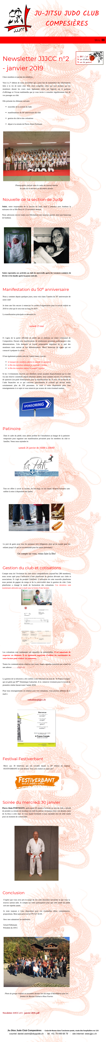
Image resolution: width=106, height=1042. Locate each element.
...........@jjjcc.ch (18, 667)
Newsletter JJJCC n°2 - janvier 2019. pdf (21, 1013)
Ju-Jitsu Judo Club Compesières (66, 19)
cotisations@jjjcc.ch (37, 700)
